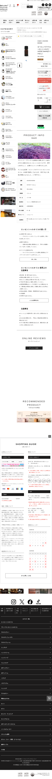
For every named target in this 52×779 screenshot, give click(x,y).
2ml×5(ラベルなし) (22, 30)
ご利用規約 (17, 610)
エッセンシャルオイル (32, 28)
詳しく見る (34, 259)
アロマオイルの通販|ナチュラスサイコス (42, 774)
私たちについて (27, 21)
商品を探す (5, 21)
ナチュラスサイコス (21, 28)
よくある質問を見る (34, 300)
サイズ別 (40, 28)
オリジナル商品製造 (19, 21)
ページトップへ (49, 436)
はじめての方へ (11, 21)
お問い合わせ (46, 21)
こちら (19, 468)
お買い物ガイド (34, 21)
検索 (30, 7)
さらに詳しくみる (26, 575)
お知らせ (40, 21)
